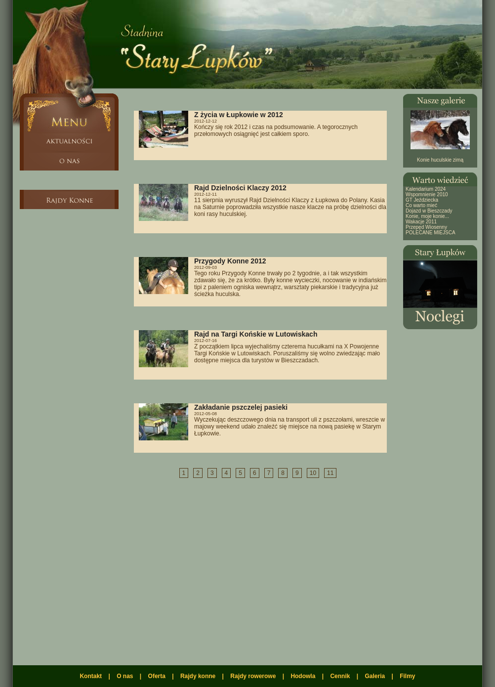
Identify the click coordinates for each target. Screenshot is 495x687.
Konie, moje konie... (427, 216)
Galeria (375, 676)
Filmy (407, 676)
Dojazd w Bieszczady (429, 211)
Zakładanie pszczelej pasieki (241, 407)
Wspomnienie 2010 (427, 194)
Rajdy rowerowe (253, 676)
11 (330, 473)
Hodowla (302, 676)
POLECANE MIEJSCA (430, 232)
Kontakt (91, 676)
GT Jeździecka (422, 200)
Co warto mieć (421, 205)
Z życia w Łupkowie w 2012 (238, 115)
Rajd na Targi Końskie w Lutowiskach (255, 334)
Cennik (340, 676)
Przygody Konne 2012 (230, 261)
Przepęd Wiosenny (426, 227)
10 (313, 473)
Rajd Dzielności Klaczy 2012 (240, 188)
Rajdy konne (197, 676)
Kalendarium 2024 (426, 189)
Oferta (156, 676)
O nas (125, 676)
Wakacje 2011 (421, 221)
